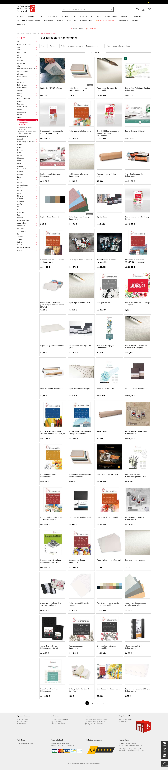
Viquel (27, 245)
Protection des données (59, 719)
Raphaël (27, 218)
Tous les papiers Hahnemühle (23, 124)
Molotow (27, 196)
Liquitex (27, 174)
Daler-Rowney (27, 85)
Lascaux (27, 166)
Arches (27, 50)
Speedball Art (27, 231)
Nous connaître (22, 719)
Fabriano (27, 104)
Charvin (27, 66)
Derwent (27, 93)
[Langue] (149, 2)
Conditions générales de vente (96, 719)
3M (27, 42)
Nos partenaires (22, 721)
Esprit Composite (27, 98)
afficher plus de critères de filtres (118, 46)
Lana (27, 163)
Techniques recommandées (72, 46)
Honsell (27, 139)
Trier (43, 46)
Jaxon (27, 153)
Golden (27, 117)
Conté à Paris (27, 77)
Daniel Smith (27, 88)
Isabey (27, 144)
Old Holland (27, 201)
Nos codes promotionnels (94, 723)
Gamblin (27, 109)
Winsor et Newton (27, 247)
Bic (27, 55)
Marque (53, 46)
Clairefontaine (27, 71)
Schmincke (27, 226)
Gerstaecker (27, 112)
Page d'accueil (21, 33)
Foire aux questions (58, 723)
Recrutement (21, 723)
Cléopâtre (27, 74)
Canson (27, 61)
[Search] (112, 9)
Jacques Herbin (27, 136)
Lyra (27, 180)
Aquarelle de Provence (27, 44)
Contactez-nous (56, 721)
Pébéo (27, 204)
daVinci (27, 90)
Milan (27, 193)
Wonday (27, 250)
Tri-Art (27, 239)
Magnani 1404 (27, 185)
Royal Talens (27, 223)
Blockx (27, 58)
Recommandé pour (94, 46)
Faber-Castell (27, 107)
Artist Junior (27, 52)
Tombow (27, 237)
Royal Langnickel (27, 220)
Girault (27, 115)
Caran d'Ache (27, 63)
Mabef (27, 182)
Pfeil (27, 207)
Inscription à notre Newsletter (95, 721)
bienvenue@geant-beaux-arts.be (130, 745)
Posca (27, 209)
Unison (27, 242)
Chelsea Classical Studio (27, 69)
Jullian (27, 155)
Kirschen (27, 158)
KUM (27, 161)
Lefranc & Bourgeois (27, 169)
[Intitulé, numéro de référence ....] (85, 9)
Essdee (27, 101)
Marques (28, 33)
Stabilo (27, 234)
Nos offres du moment (93, 725)
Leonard (27, 172)
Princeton (27, 212)
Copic (27, 79)
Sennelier (27, 228)
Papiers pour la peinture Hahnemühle (25, 128)
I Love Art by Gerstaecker (27, 142)
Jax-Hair (27, 150)
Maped (27, 190)
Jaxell (27, 147)
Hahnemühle (35, 33)
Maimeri (27, 188)
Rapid (27, 215)
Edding (27, 96)
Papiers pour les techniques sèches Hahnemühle (27, 133)
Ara (27, 47)
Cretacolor (27, 82)
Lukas (27, 177)
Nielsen (27, 199)
